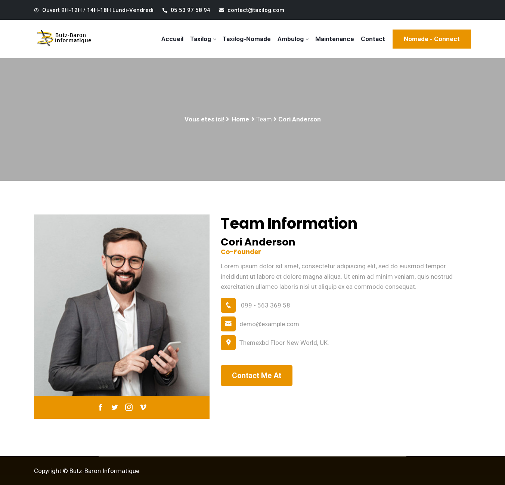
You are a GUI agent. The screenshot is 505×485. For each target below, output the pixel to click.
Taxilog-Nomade (247, 39)
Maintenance (334, 39)
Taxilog (200, 39)
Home (240, 119)
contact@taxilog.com (251, 10)
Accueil (172, 39)
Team (264, 119)
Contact (373, 39)
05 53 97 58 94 (186, 10)
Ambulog (291, 39)
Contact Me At (256, 375)
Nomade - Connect (432, 39)
